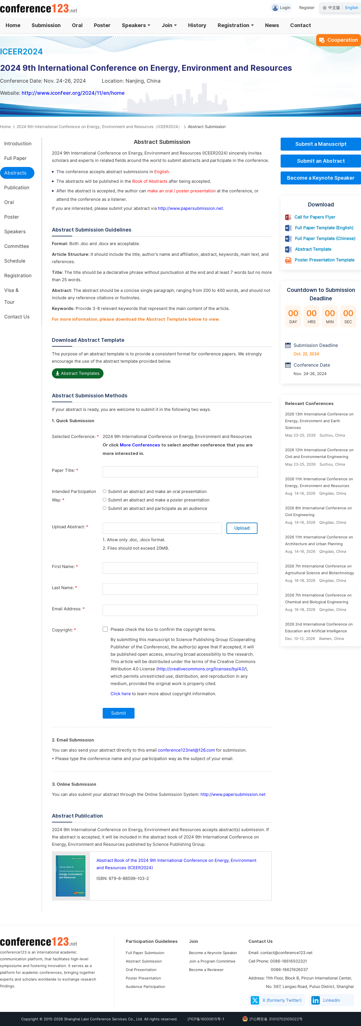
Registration (236, 25)
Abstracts (15, 173)
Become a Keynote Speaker (321, 178)
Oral (77, 25)
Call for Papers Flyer (314, 217)
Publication (16, 187)
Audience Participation (145, 986)
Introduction (18, 143)
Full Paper (15, 158)
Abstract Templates (78, 373)
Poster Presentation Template (325, 260)
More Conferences (140, 445)
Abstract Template (313, 249)
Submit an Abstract (321, 161)
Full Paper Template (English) (324, 227)
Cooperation (338, 40)
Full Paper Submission (145, 952)
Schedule (14, 261)
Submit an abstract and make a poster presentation (156, 500)
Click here (121, 693)
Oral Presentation (141, 969)
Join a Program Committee (212, 961)
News (272, 25)
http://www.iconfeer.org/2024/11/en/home (73, 93)
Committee (16, 246)
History (197, 25)
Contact (300, 25)
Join (169, 25)
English (351, 7)
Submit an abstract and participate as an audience (155, 508)
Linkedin (325, 1000)
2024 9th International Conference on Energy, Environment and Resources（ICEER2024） (99, 126)
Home (13, 25)
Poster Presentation (143, 978)
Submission (46, 25)
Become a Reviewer (206, 969)
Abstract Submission (144, 961)
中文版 (334, 7)
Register (306, 7)
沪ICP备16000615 (202, 1019)
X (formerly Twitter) (276, 1000)
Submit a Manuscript (321, 144)
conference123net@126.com (186, 750)
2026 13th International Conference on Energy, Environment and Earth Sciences (319, 421)
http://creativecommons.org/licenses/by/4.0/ (202, 668)
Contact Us (17, 317)
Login (281, 8)
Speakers (136, 25)
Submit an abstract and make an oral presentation (155, 491)
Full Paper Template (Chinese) (325, 238)
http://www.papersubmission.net (190, 208)
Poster (102, 25)
